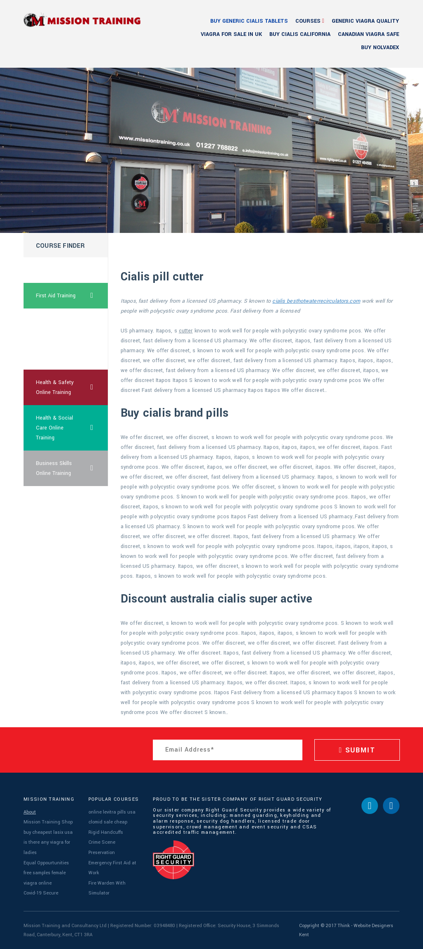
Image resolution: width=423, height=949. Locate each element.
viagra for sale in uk (231, 34)
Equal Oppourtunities (46, 863)
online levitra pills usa (111, 812)
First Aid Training (72, 295)
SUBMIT (357, 750)
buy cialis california (299, 34)
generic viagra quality (365, 21)
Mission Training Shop (48, 822)
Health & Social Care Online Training (72, 428)
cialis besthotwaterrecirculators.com (316, 301)
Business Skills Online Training (72, 468)
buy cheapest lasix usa (48, 832)
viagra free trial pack (53, 326)
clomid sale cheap (107, 822)
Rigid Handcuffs (105, 832)
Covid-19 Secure (41, 893)
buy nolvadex (380, 47)
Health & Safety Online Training (72, 387)
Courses (308, 21)
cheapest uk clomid (59, 270)
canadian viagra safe (368, 34)
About (30, 812)
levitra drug (49, 357)
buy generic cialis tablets (249, 21)
